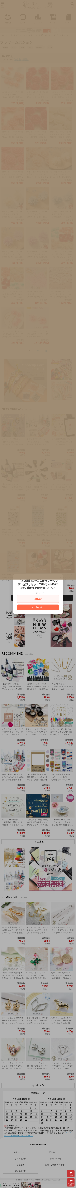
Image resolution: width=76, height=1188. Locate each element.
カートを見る (71, 1182)
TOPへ (71, 1173)
